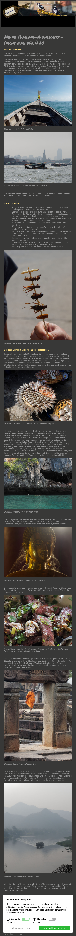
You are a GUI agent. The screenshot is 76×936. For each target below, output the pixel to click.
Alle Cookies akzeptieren (54, 928)
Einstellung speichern (21, 928)
